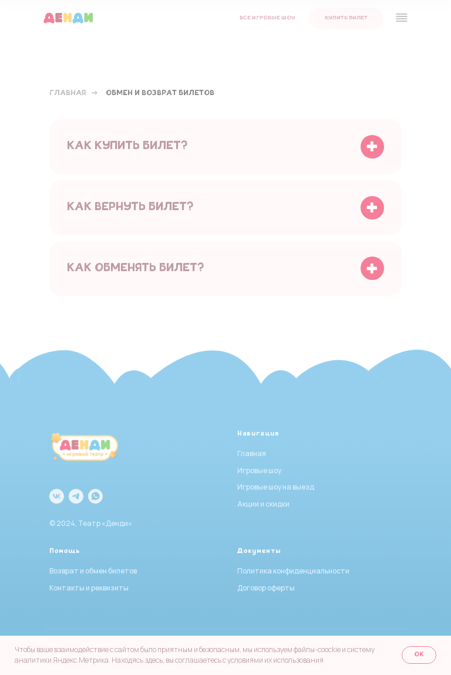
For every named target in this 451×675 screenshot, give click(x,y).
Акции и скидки (263, 504)
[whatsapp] (95, 496)
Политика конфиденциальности (293, 571)
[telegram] (76, 496)
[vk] (56, 496)
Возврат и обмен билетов (93, 571)
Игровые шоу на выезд (275, 487)
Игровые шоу (259, 470)
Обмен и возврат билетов (160, 93)
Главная (67, 93)
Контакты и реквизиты (89, 588)
